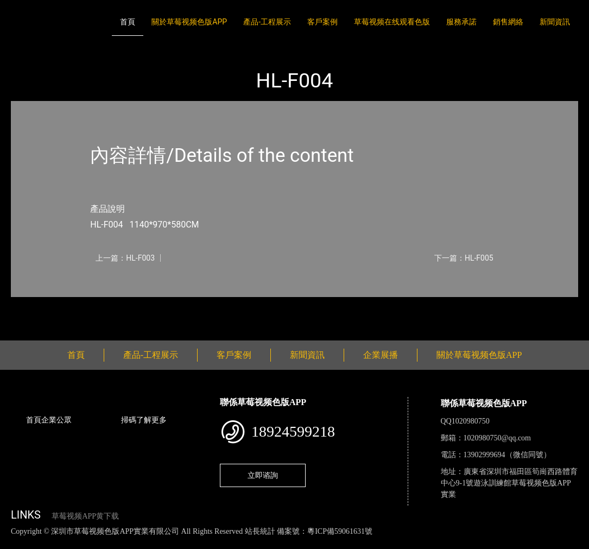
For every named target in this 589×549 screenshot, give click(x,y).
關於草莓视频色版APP (189, 21)
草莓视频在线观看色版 (392, 21)
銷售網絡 (508, 21)
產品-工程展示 (267, 21)
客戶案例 (322, 21)
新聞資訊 (555, 21)
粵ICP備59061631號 (339, 531)
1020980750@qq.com (497, 438)
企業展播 (380, 354)
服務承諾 (461, 21)
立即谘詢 (263, 475)
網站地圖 (16, 542)
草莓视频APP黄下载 (85, 516)
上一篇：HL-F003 (125, 258)
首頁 (127, 21)
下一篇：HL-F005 (463, 258)
